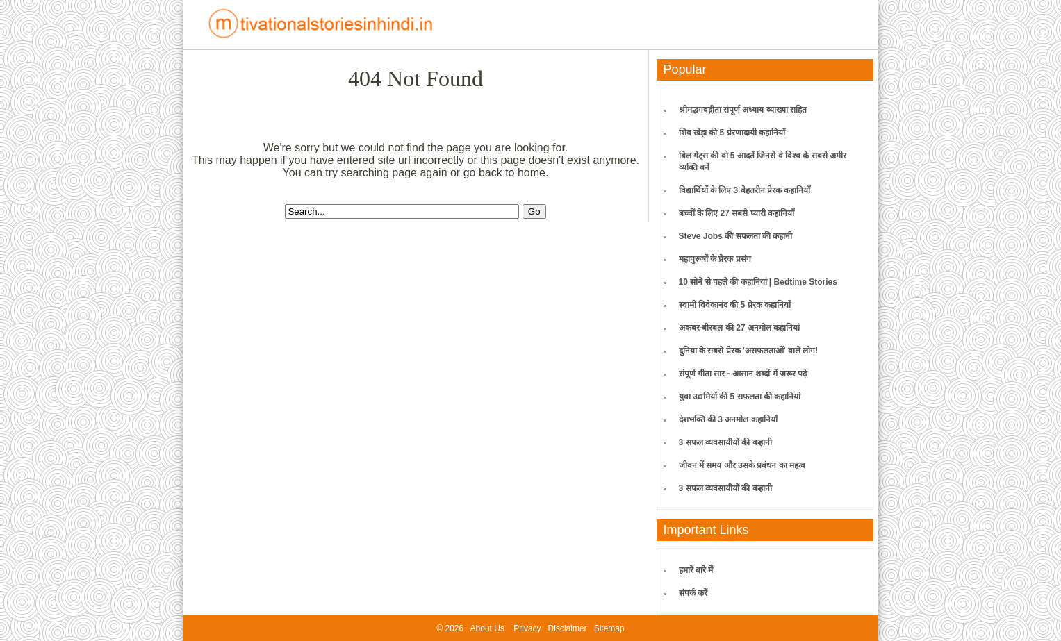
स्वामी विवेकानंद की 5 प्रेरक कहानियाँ (735, 305)
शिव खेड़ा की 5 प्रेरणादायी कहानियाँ (732, 133)
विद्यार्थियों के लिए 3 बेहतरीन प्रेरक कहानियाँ (745, 190)
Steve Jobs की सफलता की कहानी (736, 236)
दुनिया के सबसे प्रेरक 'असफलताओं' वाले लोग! (749, 351)
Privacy (527, 628)
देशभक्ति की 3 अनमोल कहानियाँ (728, 419)
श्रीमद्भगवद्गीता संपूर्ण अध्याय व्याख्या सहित (743, 110)
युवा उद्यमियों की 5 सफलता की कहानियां (740, 396)
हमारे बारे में (696, 570)
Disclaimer (567, 628)
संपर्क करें (693, 593)
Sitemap (609, 628)
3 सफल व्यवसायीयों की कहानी (725, 442)
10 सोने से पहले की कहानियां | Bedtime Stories (758, 282)
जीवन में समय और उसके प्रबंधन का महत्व (742, 465)
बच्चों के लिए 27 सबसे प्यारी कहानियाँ (736, 213)
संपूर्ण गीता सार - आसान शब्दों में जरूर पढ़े (743, 373)
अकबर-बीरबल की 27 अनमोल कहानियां (739, 328)
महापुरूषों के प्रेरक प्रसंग (715, 259)
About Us (487, 628)
